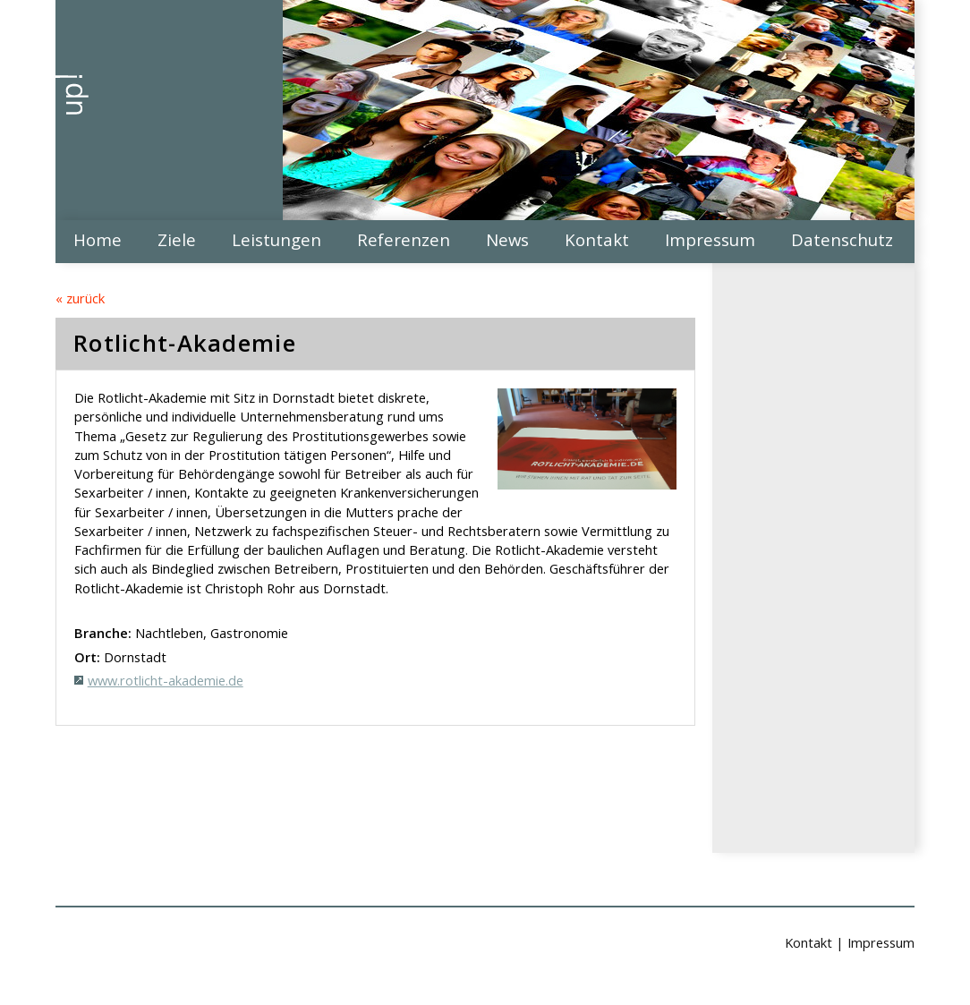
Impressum (710, 239)
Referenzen (403, 239)
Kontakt (597, 239)
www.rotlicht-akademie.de (165, 680)
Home (97, 239)
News (507, 239)
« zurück (80, 298)
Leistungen (276, 239)
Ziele (176, 239)
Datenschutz (842, 239)
